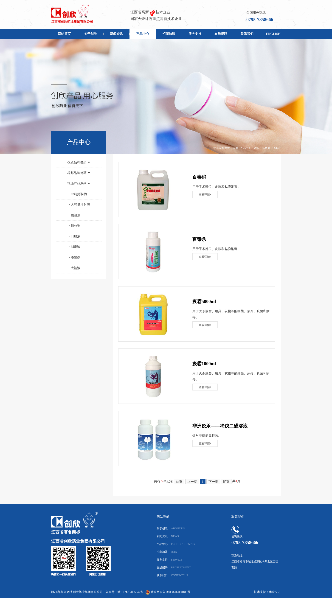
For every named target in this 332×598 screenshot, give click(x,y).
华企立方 (275, 592)
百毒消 (199, 177)
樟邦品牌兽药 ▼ (78, 173)
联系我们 (247, 34)
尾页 (226, 481)
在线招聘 (220, 34)
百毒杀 (199, 239)
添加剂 (74, 257)
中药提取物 (78, 194)
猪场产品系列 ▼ (78, 183)
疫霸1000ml (204, 363)
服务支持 (195, 34)
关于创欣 (90, 34)
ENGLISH (273, 34)
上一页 (192, 481)
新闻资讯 (116, 34)
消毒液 (277, 148)
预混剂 (74, 215)
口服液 (74, 236)
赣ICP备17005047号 (130, 592)
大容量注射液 (79, 204)
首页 (235, 148)
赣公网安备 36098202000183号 (170, 592)
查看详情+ (205, 194)
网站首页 (64, 34)
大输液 (74, 268)
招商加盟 (168, 34)
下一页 (213, 481)
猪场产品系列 (262, 148)
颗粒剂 (74, 225)
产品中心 (142, 34)
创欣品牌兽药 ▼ (78, 162)
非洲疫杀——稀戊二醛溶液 (220, 425)
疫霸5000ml (204, 301)
